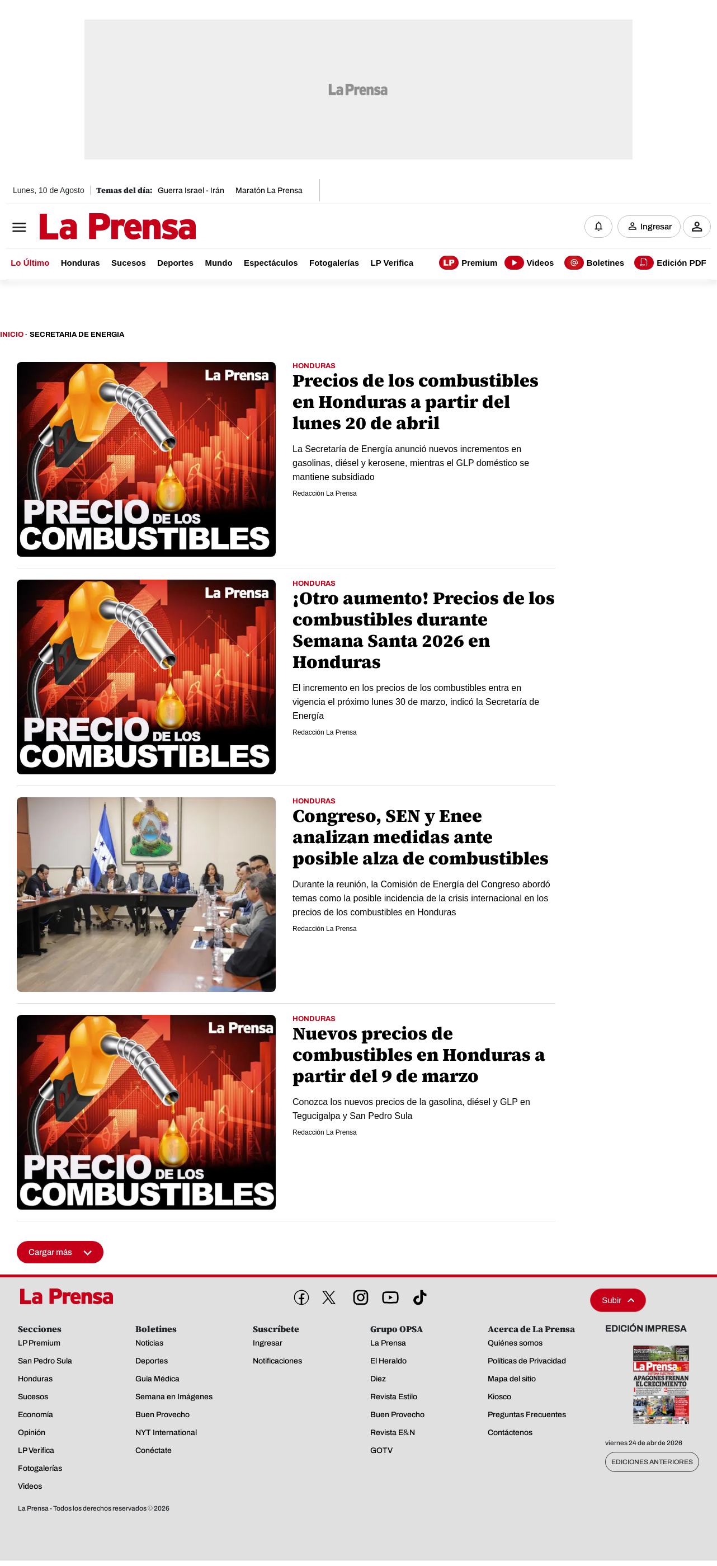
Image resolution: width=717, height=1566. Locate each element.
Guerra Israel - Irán (191, 190)
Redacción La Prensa (325, 493)
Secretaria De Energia (77, 334)
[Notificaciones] (598, 226)
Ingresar (656, 226)
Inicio (11, 334)
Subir (618, 1300)
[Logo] (90, 228)
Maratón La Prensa (269, 190)
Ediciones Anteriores (652, 1462)
